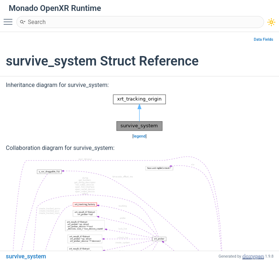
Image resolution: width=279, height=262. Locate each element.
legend (139, 136)
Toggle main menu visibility (10, 18)
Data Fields (263, 39)
